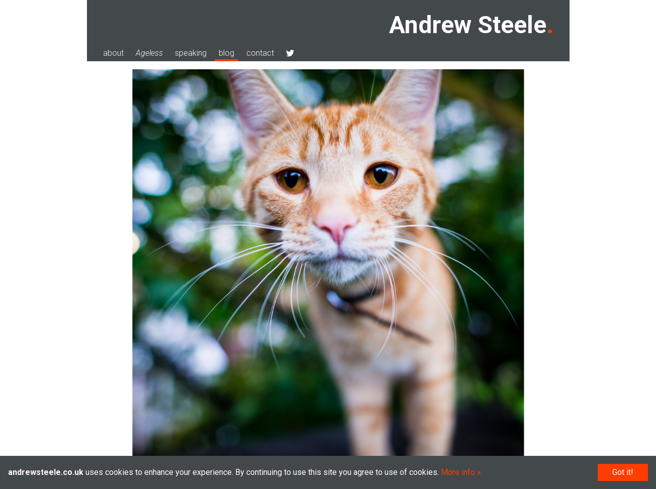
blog (226, 53)
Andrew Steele (467, 25)
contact (260, 53)
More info (458, 472)
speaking (191, 53)
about (113, 53)
